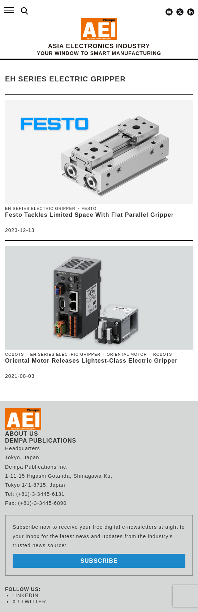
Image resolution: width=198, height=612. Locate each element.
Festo (89, 208)
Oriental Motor (127, 354)
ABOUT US (21, 434)
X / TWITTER (29, 601)
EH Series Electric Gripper (40, 208)
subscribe (98, 561)
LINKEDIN (25, 595)
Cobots (14, 354)
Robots (162, 354)
